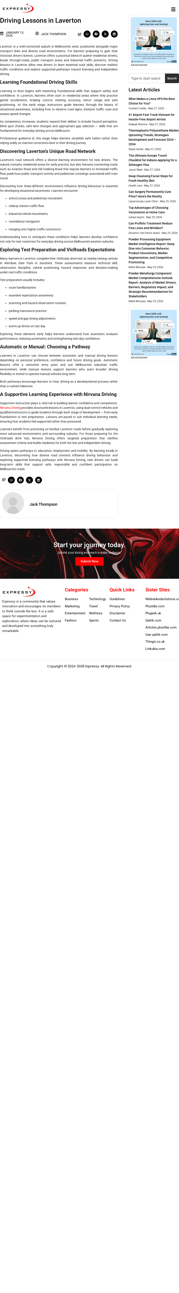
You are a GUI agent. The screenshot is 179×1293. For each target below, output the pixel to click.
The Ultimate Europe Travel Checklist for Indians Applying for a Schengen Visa (153, 160)
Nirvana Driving (10, 407)
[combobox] (147, 78)
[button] (173, 9)
